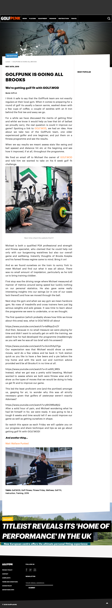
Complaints (6, 578)
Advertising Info (8, 590)
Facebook (26, 570)
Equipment (42, 18)
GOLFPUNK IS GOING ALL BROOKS (24, 61)
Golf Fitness (26, 490)
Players (32, 18)
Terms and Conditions (10, 582)
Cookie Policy (7, 586)
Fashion (52, 18)
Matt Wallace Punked (17, 443)
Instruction (63, 18)
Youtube (34, 570)
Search (109, 18)
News (25, 18)
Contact (5, 574)
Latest (7, 61)
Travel (74, 18)
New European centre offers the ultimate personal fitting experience (46, 544)
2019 (26, 493)
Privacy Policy (7, 570)
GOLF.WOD (40, 128)
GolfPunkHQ (12, 604)
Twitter (30, 570)
